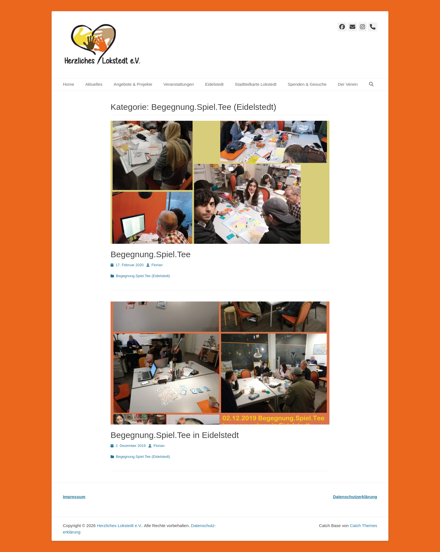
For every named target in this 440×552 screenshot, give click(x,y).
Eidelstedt (214, 84)
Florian (157, 265)
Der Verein (348, 84)
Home (68, 84)
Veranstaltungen (178, 84)
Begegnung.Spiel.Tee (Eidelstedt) (143, 276)
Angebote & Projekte (133, 84)
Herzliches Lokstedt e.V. (119, 525)
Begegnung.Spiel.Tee (151, 254)
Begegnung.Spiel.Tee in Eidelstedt (175, 435)
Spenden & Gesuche (307, 84)
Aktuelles (93, 84)
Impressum (74, 496)
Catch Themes (363, 525)
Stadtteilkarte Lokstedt (255, 84)
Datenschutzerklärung (355, 496)
